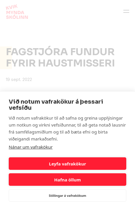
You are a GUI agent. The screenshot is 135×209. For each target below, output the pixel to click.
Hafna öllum (67, 180)
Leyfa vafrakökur (67, 164)
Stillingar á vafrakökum (67, 195)
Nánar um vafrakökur (31, 147)
